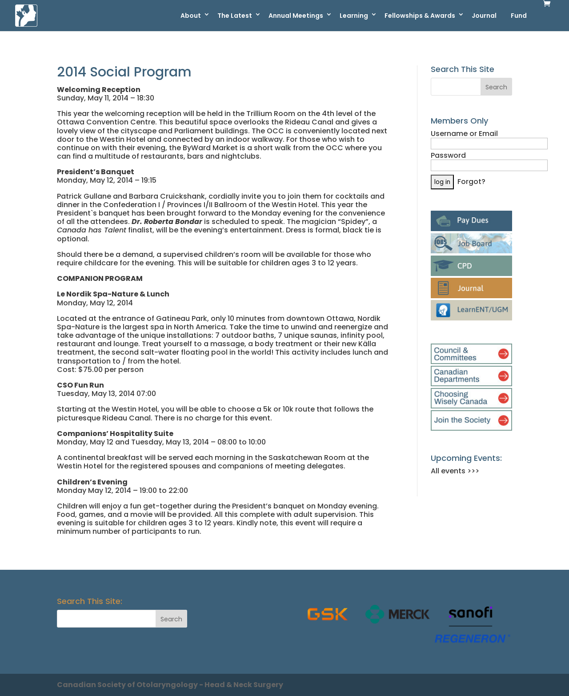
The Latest (234, 15)
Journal (484, 15)
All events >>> (455, 471)
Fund (519, 15)
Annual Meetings (295, 15)
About (190, 15)
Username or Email (464, 133)
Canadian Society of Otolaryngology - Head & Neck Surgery (170, 685)
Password (448, 155)
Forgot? (471, 181)
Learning (354, 15)
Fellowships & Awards (420, 15)
